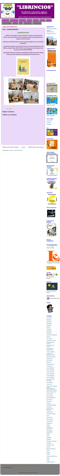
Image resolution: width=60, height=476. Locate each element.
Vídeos (48, 458)
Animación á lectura (51, 340)
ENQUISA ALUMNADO (52, 28)
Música (48, 20)
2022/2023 (49, 333)
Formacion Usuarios (51, 413)
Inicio (23, 147)
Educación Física (7, 23)
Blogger (39, 472)
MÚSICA (48, 433)
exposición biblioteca (51, 405)
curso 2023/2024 (50, 377)
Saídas (48, 450)
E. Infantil (22, 20)
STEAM (48, 454)
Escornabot (49, 401)
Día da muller (50, 395)
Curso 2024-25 (50, 382)
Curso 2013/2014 (50, 373)
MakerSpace (49, 430)
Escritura (48, 403)
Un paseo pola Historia (52, 456)
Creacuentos (49, 120)
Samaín (48, 452)
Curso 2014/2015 (50, 375)
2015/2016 (49, 318)
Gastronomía (49, 417)
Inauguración (49, 423)
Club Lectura (14, 20)
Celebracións (49, 358)
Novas (48, 435)
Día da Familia (50, 393)
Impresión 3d (50, 421)
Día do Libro (49, 399)
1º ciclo (29, 20)
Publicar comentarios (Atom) (15, 150)
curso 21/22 (49, 384)
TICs (21, 23)
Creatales (49, 122)
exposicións (49, 407)
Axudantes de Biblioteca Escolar (51, 354)
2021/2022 (49, 331)
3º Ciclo (42, 20)
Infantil (48, 425)
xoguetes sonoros (51, 462)
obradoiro (49, 439)
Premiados (49, 443)
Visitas (48, 460)
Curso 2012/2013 (50, 371)
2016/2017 (49, 319)
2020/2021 (49, 329)
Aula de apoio (37, 23)
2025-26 (48, 336)
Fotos (48, 415)
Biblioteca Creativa (51, 356)
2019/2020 (49, 325)
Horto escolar (50, 419)
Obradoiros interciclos (52, 441)
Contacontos (49, 366)
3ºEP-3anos (49, 338)
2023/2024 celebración (52, 335)
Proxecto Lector (50, 445)
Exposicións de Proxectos (50, 409)
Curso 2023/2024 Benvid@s (50, 380)
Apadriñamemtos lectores (50, 343)
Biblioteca (5, 20)
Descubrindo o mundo (51, 392)
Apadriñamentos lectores (50, 346)
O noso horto (27, 23)
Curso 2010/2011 (50, 368)
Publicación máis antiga (36, 147)
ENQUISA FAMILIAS (51, 33)
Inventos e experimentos (50, 427)
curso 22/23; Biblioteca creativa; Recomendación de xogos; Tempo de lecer (52, 388)
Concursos (49, 362)
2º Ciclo (36, 20)
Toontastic (49, 124)
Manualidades (50, 432)
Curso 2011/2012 (50, 370)
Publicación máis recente (10, 147)
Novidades (49, 437)
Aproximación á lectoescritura (50, 349)
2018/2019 (49, 323)
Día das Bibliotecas (51, 397)
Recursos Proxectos (51, 448)
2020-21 (48, 327)
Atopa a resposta (50, 351)
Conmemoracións (50, 364)
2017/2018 (49, 321)
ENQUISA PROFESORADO (50, 31)
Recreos (48, 447)
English (15, 23)
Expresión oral (50, 412)
